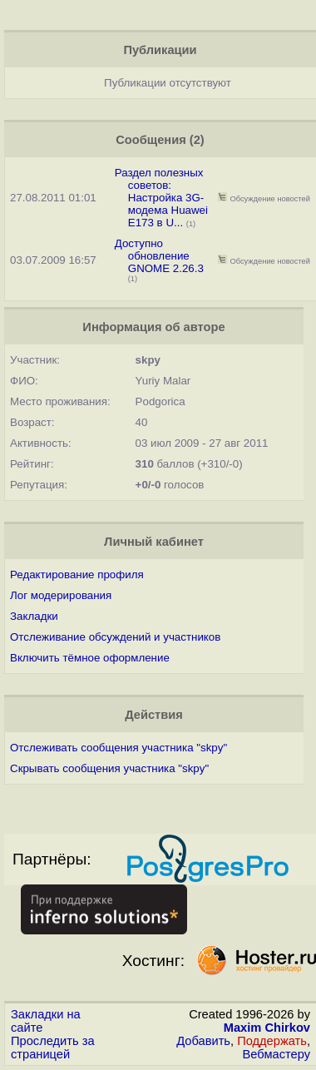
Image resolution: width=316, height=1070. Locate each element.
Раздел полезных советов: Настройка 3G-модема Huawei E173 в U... (161, 197)
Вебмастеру (276, 1054)
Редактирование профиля (77, 574)
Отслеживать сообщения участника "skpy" (118, 747)
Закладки (34, 616)
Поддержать (272, 1041)
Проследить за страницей (53, 1047)
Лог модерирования (60, 595)
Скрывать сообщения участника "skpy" (109, 768)
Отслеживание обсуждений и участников (115, 637)
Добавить (203, 1041)
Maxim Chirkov (267, 1027)
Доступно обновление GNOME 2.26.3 (159, 256)
